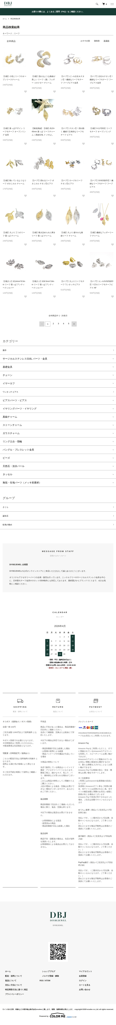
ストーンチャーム (12, 426)
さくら (6, 508)
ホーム (5, 19)
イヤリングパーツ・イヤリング (20, 409)
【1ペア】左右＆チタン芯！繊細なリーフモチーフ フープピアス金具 (101, 79)
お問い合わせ (82, 993)
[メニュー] (112, 4)
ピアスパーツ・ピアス (15, 401)
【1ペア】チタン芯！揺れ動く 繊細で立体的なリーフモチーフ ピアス (72, 131)
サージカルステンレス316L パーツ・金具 (25, 358)
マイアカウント (83, 975)
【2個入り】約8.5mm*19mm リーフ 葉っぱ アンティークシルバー (43, 284)
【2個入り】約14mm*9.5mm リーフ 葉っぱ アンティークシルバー (14, 284)
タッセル (7, 475)
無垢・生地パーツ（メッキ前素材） (22, 483)
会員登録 (80, 979)
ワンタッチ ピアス (13, 392)
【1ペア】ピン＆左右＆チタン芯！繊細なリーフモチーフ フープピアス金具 (72, 79)
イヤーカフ (9, 383)
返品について (8, 984)
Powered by (58, 1018)
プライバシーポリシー (12, 997)
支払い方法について (11, 988)
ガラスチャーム (11, 434)
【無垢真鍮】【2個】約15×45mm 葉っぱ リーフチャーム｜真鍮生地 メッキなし (43, 131)
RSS (42, 984)
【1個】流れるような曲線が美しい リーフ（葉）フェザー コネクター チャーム (43, 79)
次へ (73, 323)
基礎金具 (7, 367)
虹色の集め (9, 527)
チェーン (7, 375)
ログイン (80, 984)
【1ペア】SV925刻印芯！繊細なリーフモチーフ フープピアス (101, 183)
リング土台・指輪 (12, 442)
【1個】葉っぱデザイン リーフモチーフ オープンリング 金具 (14, 131)
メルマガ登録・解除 (48, 979)
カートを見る (82, 988)
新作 (5, 349)
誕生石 (6, 518)
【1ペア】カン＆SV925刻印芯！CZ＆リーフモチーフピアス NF (101, 284)
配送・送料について (11, 979)
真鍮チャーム (10, 417)
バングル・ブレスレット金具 (18, 450)
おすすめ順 (85, 41)
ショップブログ (46, 975)
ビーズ (6, 459)
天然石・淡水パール (13, 467)
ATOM (47, 984)
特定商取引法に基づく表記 (14, 993)
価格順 (97, 41)
